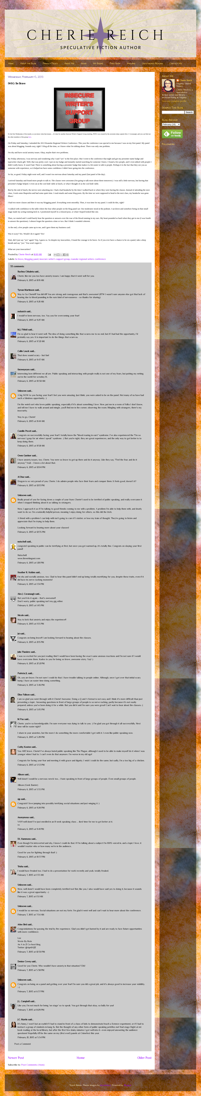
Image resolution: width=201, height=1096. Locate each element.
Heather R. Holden (26, 572)
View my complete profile (174, 101)
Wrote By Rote (25, 941)
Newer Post (16, 1057)
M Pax (21, 719)
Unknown (22, 391)
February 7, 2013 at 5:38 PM (31, 970)
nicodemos (105, 1085)
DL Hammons (24, 839)
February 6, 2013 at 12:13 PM (31, 485)
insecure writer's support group (55, 259)
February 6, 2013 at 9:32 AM (31, 341)
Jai (19, 633)
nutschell (22, 541)
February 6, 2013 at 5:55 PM (31, 789)
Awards (131, 63)
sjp (19, 799)
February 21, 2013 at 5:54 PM (31, 1037)
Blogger (127, 1085)
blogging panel (31, 259)
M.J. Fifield (22, 329)
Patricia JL (22, 673)
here (29, 137)
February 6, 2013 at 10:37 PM (31, 856)
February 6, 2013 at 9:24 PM (31, 807)
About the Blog (28, 63)
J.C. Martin (22, 1019)
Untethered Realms (152, 63)
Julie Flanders (24, 652)
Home (11, 63)
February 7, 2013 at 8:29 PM (31, 1009)
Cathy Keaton (24, 747)
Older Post (144, 1057)
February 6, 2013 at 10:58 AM (31, 381)
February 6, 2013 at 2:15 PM (31, 642)
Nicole (21, 615)
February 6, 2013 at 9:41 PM (31, 829)
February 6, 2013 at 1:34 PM (31, 584)
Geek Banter (31, 785)
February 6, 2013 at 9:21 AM (31, 301)
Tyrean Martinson (26, 290)
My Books (98, 63)
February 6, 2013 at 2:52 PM (31, 663)
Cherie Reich (186, 80)
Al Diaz (21, 477)
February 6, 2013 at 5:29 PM (31, 737)
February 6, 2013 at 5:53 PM (31, 765)
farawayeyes (24, 369)
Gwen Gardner (24, 455)
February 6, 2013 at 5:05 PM (31, 709)
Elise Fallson (24, 694)
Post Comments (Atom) (33, 1064)
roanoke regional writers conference (88, 259)
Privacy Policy (50, 63)
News (83, 63)
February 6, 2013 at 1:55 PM (31, 623)
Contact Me (176, 63)
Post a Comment (22, 1044)
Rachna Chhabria (26, 271)
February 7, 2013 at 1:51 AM (30, 896)
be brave (19, 259)
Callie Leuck (23, 351)
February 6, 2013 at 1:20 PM (31, 562)
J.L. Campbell (24, 1001)
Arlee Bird (22, 924)
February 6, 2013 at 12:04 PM (31, 467)
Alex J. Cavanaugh (26, 594)
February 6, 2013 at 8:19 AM (31, 280)
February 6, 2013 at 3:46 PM (31, 685)
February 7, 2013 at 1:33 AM (31, 875)
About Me (69, 63)
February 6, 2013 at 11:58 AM (31, 445)
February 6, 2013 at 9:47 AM (31, 359)
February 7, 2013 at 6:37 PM (31, 991)
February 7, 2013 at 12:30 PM (31, 951)
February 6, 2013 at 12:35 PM (31, 532)
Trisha (20, 866)
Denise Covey (25, 961)
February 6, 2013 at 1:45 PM (31, 605)
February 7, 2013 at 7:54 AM (31, 914)
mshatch (22, 311)
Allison (21, 774)
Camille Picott (24, 431)
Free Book (115, 63)
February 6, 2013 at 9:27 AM (31, 320)
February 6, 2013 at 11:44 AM (31, 421)
